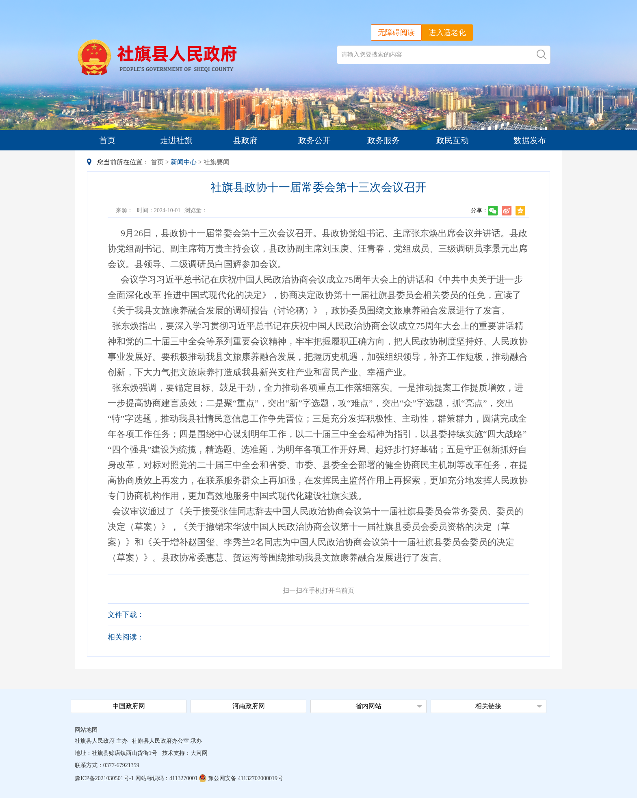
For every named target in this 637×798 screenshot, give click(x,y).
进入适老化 (447, 32)
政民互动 (452, 140)
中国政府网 (129, 705)
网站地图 (86, 730)
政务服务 (383, 140)
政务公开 (314, 140)
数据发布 (530, 140)
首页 (107, 140)
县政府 (245, 140)
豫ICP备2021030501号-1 (104, 778)
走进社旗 (176, 140)
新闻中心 (184, 162)
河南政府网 (248, 705)
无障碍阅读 (396, 32)
